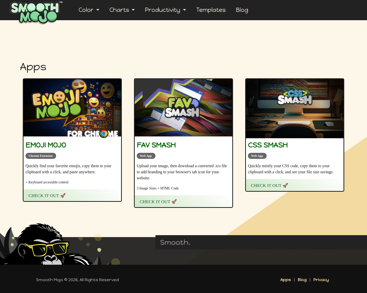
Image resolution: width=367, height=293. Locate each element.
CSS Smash (268, 145)
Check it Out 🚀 (47, 195)
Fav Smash (156, 145)
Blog (242, 10)
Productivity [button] (163, 10)
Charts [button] (119, 10)
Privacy (321, 279)
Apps (285, 279)
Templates (211, 10)
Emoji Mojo (46, 145)
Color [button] (87, 10)
